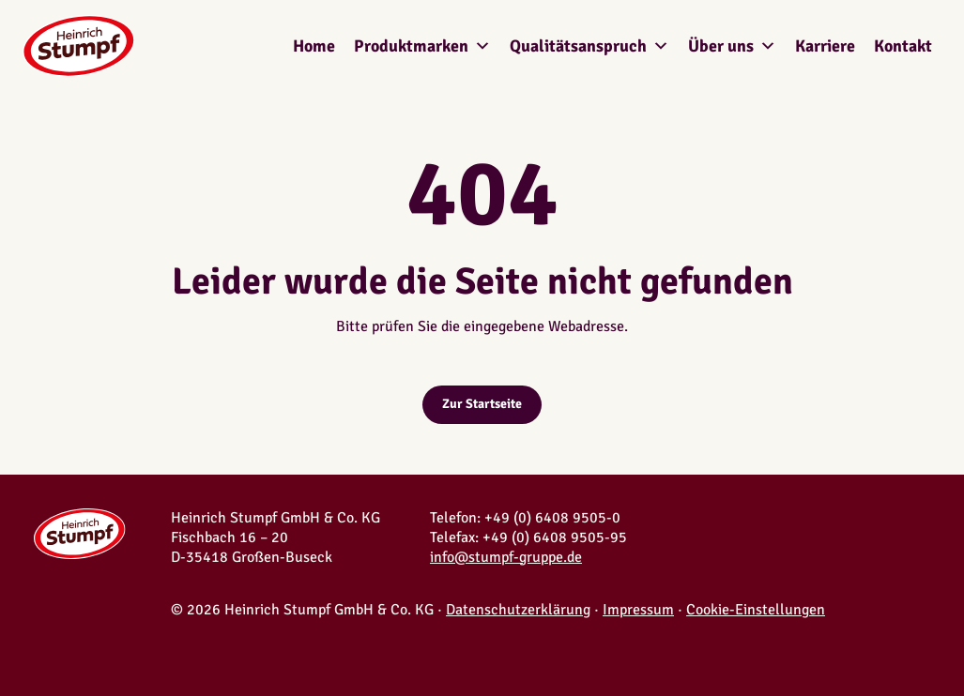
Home (314, 46)
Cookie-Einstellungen (755, 609)
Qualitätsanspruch (589, 46)
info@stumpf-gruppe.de (506, 557)
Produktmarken (422, 46)
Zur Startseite (482, 404)
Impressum (638, 609)
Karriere (825, 46)
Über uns (732, 46)
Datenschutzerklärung (518, 609)
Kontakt (903, 46)
